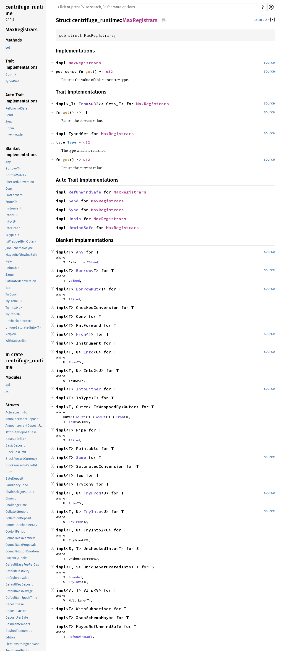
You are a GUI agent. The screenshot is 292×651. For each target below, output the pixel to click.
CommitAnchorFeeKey (21, 525)
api (7, 385)
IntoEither (12, 228)
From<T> (11, 202)
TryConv (11, 294)
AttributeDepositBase (21, 432)
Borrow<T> (13, 169)
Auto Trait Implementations (21, 98)
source (260, 19)
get (7, 48)
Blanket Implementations (21, 151)
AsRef (80, 417)
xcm (8, 391)
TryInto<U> (13, 314)
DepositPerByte (16, 618)
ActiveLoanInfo (16, 412)
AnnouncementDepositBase (25, 419)
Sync (8, 122)
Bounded (75, 577)
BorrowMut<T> (15, 175)
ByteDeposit (14, 479)
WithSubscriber (16, 341)
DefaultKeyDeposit (19, 584)
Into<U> (10, 222)
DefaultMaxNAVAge (19, 591)
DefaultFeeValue (17, 578)
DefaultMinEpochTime (21, 598)
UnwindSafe (14, 135)
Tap (7, 288)
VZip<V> (11, 334)
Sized (93, 262)
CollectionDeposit (18, 518)
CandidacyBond (16, 485)
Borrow (83, 270)
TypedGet (12, 81)
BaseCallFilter (15, 439)
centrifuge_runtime (24, 10)
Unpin (9, 128)
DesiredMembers (17, 624)
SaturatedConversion (20, 281)
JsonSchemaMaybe (19, 248)
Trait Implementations (21, 64)
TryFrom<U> (13, 301)
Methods (13, 40)
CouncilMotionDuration (22, 551)
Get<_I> (10, 75)
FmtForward (14, 195)
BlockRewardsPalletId (21, 465)
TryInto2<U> (13, 308)
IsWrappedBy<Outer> (20, 241)
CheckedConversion (19, 182)
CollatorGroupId (16, 512)
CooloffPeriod (15, 531)
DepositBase (14, 604)
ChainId (10, 498)
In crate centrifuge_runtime (24, 360)
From (83, 103)
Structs (12, 405)
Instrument (13, 208)
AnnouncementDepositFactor (25, 426)
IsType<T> (12, 235)
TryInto (92, 511)
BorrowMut (87, 289)
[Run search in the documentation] (157, 7)
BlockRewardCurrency (21, 459)
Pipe (8, 261)
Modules (13, 377)
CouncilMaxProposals (20, 545)
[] (272, 19)
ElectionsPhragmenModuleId (25, 644)
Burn (8, 472)
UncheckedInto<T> (18, 321)
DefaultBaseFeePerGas (22, 565)
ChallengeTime (16, 505)
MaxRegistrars (21, 29)
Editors (10, 637)
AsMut (100, 417)
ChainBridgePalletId (19, 492)
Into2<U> (11, 215)
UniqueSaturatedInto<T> (23, 327)
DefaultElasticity (17, 571)
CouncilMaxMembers (20, 538)
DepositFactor (15, 611)
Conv (9, 189)
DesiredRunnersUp (18, 631)
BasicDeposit (15, 445)
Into (88, 352)
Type (71, 142)
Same (9, 275)
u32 (109, 71)
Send (9, 115)
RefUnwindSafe (16, 108)
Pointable (12, 268)
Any (8, 162)
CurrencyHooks (16, 558)
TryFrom (92, 493)
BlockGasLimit (15, 452)
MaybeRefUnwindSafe (21, 255)
